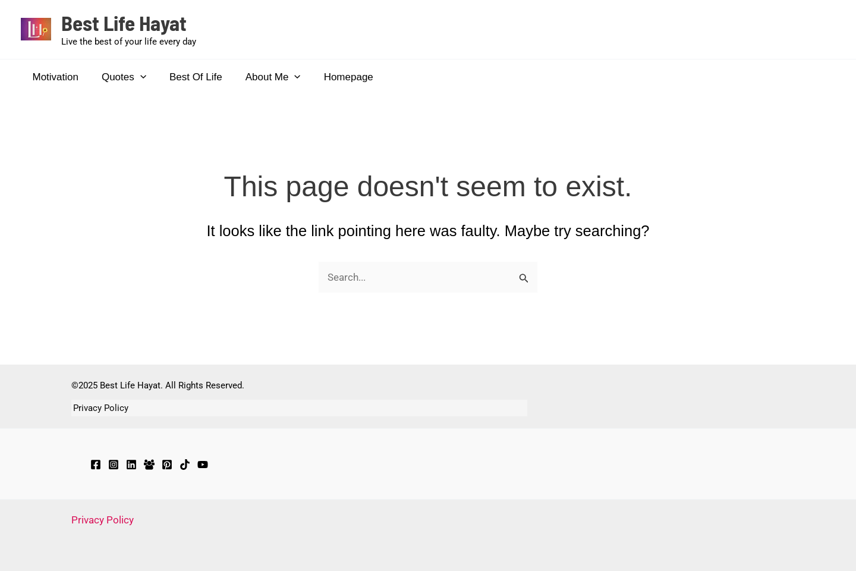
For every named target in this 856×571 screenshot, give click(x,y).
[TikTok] (185, 464)
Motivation (54, 77)
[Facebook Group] (149, 464)
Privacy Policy (99, 408)
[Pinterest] (167, 464)
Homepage (335, 77)
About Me (262, 77)
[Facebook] (95, 464)
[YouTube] (202, 464)
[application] (135, 77)
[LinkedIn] (131, 464)
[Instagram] (113, 464)
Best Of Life (188, 77)
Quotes (119, 77)
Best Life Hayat (124, 22)
